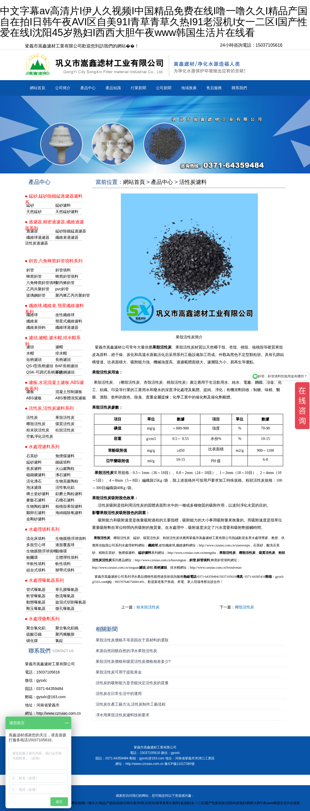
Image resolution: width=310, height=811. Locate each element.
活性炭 (32, 417)
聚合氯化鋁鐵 (66, 628)
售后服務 (214, 88)
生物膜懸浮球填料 (68, 538)
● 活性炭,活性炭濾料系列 (49, 408)
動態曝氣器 (35, 602)
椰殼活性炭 (244, 607)
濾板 (30, 391)
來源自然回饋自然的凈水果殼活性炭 (126, 651)
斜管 (30, 270)
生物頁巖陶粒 (66, 481)
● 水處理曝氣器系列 (44, 580)
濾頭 (30, 347)
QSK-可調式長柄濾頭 (39, 372)
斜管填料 (63, 270)
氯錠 (59, 640)
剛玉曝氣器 (35, 608)
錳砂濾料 (34, 462)
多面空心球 (35, 545)
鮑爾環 (32, 557)
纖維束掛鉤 (35, 327)
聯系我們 (239, 88)
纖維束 (32, 321)
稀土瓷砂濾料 (37, 494)
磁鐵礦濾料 (35, 475)
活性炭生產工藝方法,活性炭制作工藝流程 (131, 704)
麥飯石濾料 (35, 500)
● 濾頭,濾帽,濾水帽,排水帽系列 (53, 339)
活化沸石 (34, 481)
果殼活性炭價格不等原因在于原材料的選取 (132, 640)
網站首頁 (37, 88)
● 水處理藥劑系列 (42, 618)
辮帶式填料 (65, 570)
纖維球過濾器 (37, 237)
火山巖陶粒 (65, 468)
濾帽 (59, 347)
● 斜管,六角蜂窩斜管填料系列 (54, 261)
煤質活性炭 (65, 424)
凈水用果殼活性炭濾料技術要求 (122, 715)
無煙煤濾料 (65, 456)
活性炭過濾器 (36, 243)
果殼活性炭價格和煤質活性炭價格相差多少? (133, 661)
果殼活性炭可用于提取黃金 (119, 672)
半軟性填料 (35, 564)
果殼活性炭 (65, 417)
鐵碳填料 (63, 462)
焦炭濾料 (34, 468)
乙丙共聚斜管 (37, 289)
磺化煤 (32, 640)
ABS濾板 (34, 398)
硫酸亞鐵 (34, 634)
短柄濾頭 (34, 359)
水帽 (30, 353)
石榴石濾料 (65, 500)
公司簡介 (62, 88)
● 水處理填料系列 (42, 529)
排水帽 (61, 353)
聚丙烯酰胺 (65, 634)
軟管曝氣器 (35, 596)
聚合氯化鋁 (35, 628)
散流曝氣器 (65, 596)
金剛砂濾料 (35, 519)
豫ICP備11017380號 (179, 764)
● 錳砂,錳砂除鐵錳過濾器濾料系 (54, 198)
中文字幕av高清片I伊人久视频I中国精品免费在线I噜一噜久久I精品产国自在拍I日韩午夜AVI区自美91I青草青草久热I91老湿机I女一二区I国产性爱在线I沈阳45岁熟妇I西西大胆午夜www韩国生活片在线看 (154, 21)
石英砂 (32, 456)
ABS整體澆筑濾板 (68, 398)
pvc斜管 (62, 289)
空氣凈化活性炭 (39, 436)
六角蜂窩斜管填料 (39, 282)
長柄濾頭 (63, 359)
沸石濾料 (63, 475)
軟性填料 (63, 564)
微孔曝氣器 (65, 608)
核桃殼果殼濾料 (68, 506)
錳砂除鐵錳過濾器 (68, 231)
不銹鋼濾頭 (65, 372)
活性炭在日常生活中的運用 (119, 693)
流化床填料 (35, 538)
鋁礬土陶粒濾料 (68, 494)
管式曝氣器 (35, 589)
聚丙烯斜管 (65, 282)
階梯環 (61, 551)
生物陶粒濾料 (37, 506)
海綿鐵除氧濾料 (68, 512)
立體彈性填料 (66, 557)
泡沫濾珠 (34, 487)
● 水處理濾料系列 (42, 446)
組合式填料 (35, 570)
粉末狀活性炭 (148, 607)
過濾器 (32, 231)
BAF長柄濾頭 (66, 366)
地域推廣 (189, 88)
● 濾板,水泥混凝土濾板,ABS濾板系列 (54, 384)
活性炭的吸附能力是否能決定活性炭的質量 (132, 683)
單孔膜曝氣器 (66, 589)
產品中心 (88, 88)
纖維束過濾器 (66, 237)
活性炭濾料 (193, 182)
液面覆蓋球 (65, 545)
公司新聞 (163, 88)
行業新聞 (138, 88)
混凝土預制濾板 (68, 391)
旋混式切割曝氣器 (68, 602)
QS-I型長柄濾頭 (39, 366)
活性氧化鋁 (65, 487)
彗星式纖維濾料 (68, 321)
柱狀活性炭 (65, 430)
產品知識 (113, 88)
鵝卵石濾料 (35, 512)
